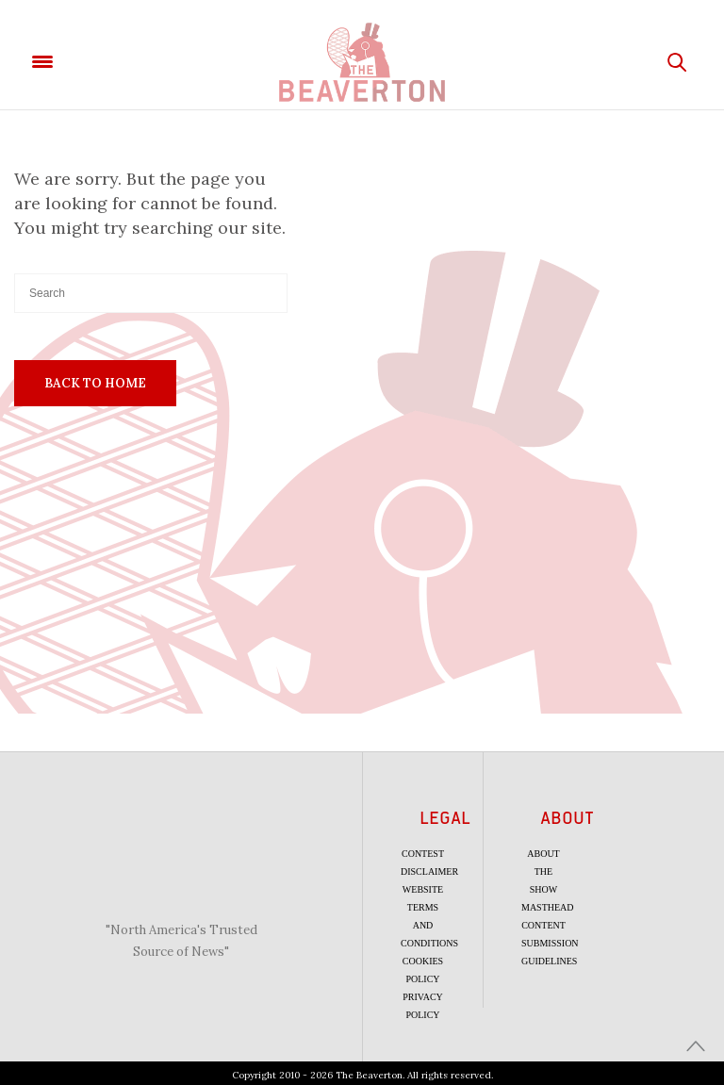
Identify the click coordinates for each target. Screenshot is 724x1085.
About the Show (543, 871)
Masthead (547, 907)
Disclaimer (429, 871)
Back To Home (95, 383)
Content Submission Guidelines (550, 943)
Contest (423, 853)
